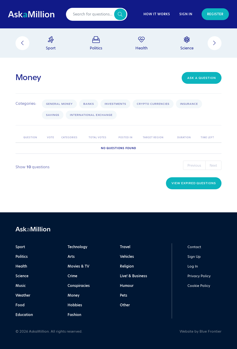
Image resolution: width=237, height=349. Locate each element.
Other (125, 305)
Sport (20, 247)
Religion (127, 266)
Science (22, 276)
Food (20, 305)
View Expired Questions (194, 183)
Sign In (185, 14)
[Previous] (22, 43)
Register (215, 14)
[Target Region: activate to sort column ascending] (157, 137)
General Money (59, 103)
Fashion (74, 314)
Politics (22, 256)
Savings (52, 115)
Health (21, 266)
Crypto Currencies (153, 103)
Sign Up (194, 256)
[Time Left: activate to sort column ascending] (209, 137)
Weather (23, 295)
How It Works (156, 14)
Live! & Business (133, 276)
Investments (115, 103)
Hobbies (75, 305)
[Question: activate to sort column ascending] (33, 137)
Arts (71, 256)
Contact (194, 246)
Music (21, 285)
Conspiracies (79, 285)
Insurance (189, 103)
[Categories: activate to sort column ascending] (72, 137)
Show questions (33, 167)
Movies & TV (78, 266)
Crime (72, 276)
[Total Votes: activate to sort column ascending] (101, 137)
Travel (125, 247)
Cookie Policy (198, 285)
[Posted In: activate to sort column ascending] (128, 137)
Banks (88, 103)
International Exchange (91, 115)
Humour (127, 285)
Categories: (26, 103)
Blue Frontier (210, 331)
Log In (192, 266)
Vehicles (127, 256)
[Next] (214, 43)
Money (73, 295)
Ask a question (201, 78)
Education (24, 314)
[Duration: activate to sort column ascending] (186, 137)
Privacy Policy (199, 276)
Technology (77, 247)
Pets (123, 295)
